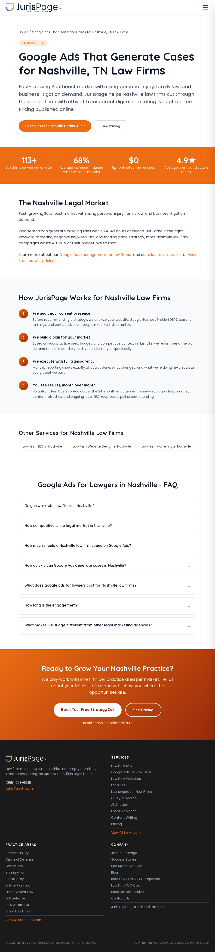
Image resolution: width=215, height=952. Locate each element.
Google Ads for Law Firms (131, 772)
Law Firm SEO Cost (126, 885)
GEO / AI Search (124, 798)
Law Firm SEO (121, 765)
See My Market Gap (126, 866)
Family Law (14, 866)
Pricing (116, 824)
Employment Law (19, 892)
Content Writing (124, 817)
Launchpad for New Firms (131, 791)
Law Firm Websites (126, 778)
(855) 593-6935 (18, 782)
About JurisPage (124, 853)
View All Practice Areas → (26, 920)
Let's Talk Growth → (21, 788)
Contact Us (120, 898)
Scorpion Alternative (127, 892)
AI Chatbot (120, 804)
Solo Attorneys (17, 904)
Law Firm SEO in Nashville (42, 446)
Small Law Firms (18, 911)
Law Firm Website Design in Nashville (102, 446)
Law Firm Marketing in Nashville (166, 446)
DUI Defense (15, 898)
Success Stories (123, 859)
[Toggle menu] (205, 7)
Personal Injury (17, 853)
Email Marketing (124, 811)
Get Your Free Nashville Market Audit (55, 126)
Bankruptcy (15, 879)
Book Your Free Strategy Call (87, 709)
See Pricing (111, 126)
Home (23, 32)
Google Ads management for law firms (94, 254)
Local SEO (119, 785)
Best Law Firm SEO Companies (135, 879)
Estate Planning (18, 885)
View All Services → (126, 832)
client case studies (164, 254)
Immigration (15, 872)
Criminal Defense (20, 859)
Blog (114, 872)
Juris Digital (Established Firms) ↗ (138, 907)
